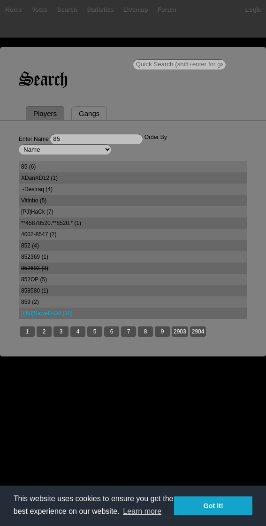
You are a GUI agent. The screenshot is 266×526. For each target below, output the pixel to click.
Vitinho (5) (33, 200)
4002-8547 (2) (38, 234)
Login (253, 9)
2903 (180, 331)
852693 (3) (34, 268)
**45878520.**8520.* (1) (51, 223)
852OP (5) (34, 279)
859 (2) (30, 302)
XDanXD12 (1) (39, 178)
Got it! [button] (213, 506)
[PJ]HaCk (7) (37, 212)
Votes (39, 9)
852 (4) (30, 245)
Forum (166, 9)
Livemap (135, 9)
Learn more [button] (142, 511)
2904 (198, 331)
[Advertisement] (133, 441)
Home (13, 9)
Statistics (100, 9)
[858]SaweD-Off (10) (47, 313)
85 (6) (28, 166)
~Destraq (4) (37, 189)
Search (67, 9)
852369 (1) (34, 257)
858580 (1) (34, 290)
